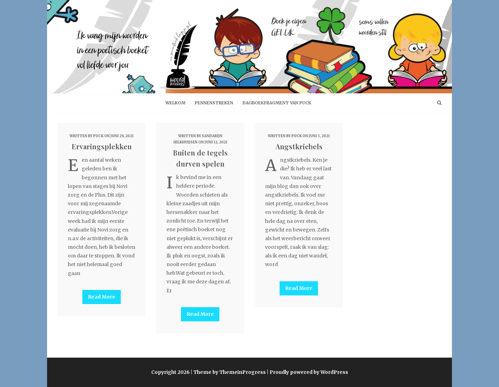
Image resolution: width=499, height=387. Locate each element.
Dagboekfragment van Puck (277, 102)
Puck (98, 136)
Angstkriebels (299, 146)
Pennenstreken (214, 102)
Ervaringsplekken (102, 146)
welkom (175, 102)
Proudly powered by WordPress (309, 372)
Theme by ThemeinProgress (229, 372)
